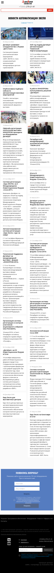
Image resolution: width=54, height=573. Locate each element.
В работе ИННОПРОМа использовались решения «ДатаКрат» (40, 91)
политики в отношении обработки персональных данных (27, 500)
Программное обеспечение (17, 518)
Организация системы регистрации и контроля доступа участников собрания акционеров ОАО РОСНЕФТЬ (40, 306)
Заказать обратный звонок (46, 541)
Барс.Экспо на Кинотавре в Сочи (40, 416)
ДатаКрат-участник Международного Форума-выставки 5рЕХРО (40, 203)
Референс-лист (48, 518)
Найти (50, 10)
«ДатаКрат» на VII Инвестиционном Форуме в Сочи (13, 352)
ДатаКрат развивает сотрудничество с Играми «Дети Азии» (13, 47)
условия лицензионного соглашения (32, 502)
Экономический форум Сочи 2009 (39, 332)
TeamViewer (24, 540)
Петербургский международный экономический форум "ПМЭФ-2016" (39, 142)
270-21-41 (27, 6)
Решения (4, 518)
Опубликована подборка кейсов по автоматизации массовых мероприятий (13, 92)
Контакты (4, 521)
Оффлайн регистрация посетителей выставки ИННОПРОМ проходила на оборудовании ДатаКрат (12, 132)
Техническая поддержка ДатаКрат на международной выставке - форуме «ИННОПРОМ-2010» (13, 258)
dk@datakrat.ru (25, 542)
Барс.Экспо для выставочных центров (12, 399)
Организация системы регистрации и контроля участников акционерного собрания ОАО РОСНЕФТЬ (13, 325)
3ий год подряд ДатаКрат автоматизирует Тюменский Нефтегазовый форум (40, 48)
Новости (40, 518)
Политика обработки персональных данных (13, 534)
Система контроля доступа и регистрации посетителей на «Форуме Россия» (40, 373)
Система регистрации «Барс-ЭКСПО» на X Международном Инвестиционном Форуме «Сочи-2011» (13, 186)
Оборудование (31, 518)
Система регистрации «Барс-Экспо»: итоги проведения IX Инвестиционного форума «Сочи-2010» (39, 248)
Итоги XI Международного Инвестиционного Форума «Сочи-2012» (38, 176)
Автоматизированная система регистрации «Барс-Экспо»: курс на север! (12, 232)
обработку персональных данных (26, 498)
